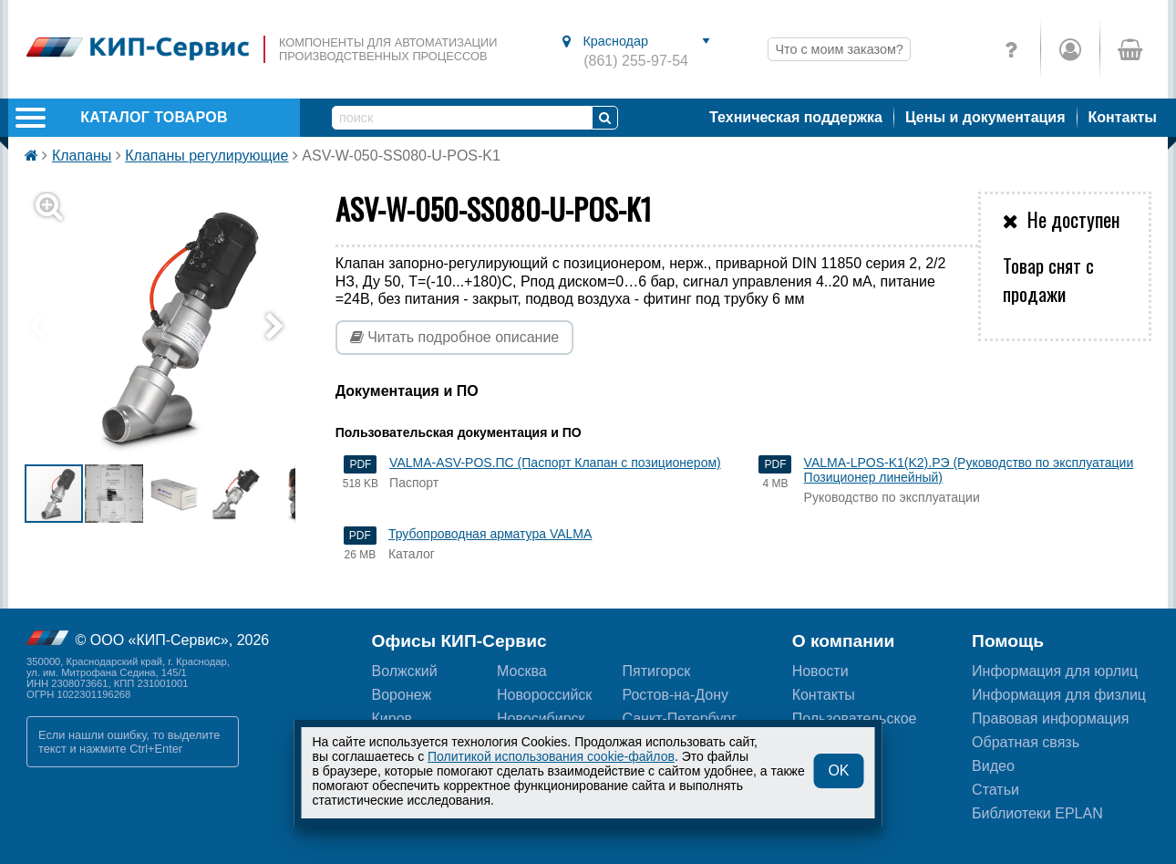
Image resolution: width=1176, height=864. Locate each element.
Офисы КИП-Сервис (459, 641)
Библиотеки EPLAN (1037, 813)
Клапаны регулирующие (206, 155)
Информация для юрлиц (1055, 671)
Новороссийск (544, 695)
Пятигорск (656, 671)
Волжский (405, 671)
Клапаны (81, 155)
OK (838, 770)
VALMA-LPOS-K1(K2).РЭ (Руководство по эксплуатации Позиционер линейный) (969, 469)
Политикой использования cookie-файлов (551, 756)
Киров (392, 718)
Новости (820, 671)
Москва (522, 671)
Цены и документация (985, 117)
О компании (843, 641)
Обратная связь (1025, 742)
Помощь (1008, 641)
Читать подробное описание (455, 337)
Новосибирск (541, 718)
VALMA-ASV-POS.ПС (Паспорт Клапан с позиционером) (555, 462)
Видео (993, 766)
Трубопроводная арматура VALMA (490, 533)
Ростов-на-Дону (675, 695)
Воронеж (402, 695)
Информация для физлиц (1059, 695)
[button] (171, 327)
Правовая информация (1050, 718)
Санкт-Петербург (679, 718)
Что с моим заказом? (839, 49)
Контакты (1122, 117)
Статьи (995, 789)
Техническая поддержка (795, 117)
